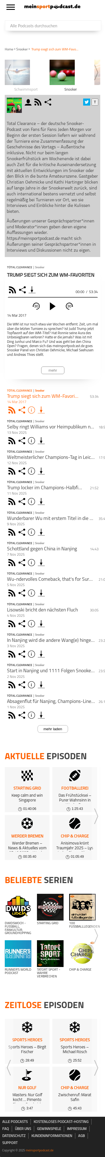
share (48, 102)
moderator (29, 102)
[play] (53, 306)
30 (36, 306)
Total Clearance (19, 267)
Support (10, 1143)
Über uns (23, 1129)
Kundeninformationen (51, 1136)
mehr (52, 370)
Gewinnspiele (49, 1129)
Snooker (22, 49)
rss (38, 102)
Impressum (77, 1129)
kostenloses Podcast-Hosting (61, 1122)
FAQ (5, 1129)
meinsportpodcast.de (39, 1150)
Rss (12, 410)
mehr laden (52, 729)
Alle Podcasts (15, 1122)
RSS (13, 290)
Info (32, 410)
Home (9, 49)
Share (23, 290)
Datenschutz (13, 1136)
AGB (81, 1136)
